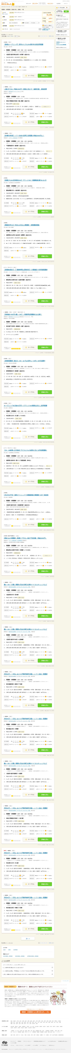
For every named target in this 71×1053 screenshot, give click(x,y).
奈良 (53, 1021)
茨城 (23, 1021)
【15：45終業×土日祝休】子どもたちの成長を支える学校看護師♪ (25, 450)
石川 (38, 1022)
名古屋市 (37, 1026)
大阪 (42, 1021)
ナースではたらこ (43, 1045)
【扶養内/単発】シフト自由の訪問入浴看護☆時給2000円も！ (24, 135)
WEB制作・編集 (21, 1032)
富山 (36, 1022)
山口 (55, 1022)
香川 (57, 1022)
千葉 (18, 1021)
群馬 (28, 1021)
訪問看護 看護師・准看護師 (32, 956)
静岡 (39, 1021)
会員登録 (58, 3)
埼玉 (20, 1021)
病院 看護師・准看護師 (20, 956)
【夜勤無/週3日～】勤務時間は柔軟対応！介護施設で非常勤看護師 (25, 269)
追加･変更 (12, 12)
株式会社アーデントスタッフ (15, 91)
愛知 (31, 1021)
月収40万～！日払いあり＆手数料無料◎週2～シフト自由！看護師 (25, 674)
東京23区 (12, 1026)
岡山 (46, 1022)
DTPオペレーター (28, 1032)
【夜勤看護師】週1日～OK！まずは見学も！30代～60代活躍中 (24, 361)
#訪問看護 (15, 949)
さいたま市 (32, 1026)
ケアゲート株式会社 (13, 137)
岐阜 (34, 1021)
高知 (14, 1023)
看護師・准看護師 (40, 1032)
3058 (50, 36)
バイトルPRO (35, 1045)
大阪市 (48, 1026)
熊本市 (34, 1027)
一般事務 (12, 1030)
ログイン (66, 3)
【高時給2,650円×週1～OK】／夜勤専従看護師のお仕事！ (23, 314)
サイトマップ (13, 1041)
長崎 (22, 1023)
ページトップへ (66, 980)
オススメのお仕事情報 (61, 43)
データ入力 (17, 1030)
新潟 (33, 1022)
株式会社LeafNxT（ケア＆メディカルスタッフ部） (20, 587)
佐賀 (19, 1023)
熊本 (25, 1023)
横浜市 (16, 1026)
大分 (27, 1023)
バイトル (12, 1045)
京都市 (57, 1026)
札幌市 (61, 1026)
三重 (36, 1021)
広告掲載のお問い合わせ (62, 1041)
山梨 (27, 1022)
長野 (30, 1022)
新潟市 (15, 1027)
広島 (44, 1022)
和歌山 (56, 1021)
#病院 (9, 949)
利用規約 (19, 1041)
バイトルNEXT (27, 1045)
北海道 (59, 1021)
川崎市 (20, 1026)
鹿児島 (33, 1023)
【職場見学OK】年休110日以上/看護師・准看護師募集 (21, 225)
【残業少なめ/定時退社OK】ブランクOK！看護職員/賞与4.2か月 (25, 180)
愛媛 (11, 1023)
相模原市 (24, 1026)
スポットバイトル (19, 1045)
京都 (47, 1021)
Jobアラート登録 (47, 25)
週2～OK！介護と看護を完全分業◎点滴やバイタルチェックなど (25, 584)
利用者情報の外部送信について (39, 1041)
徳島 (60, 1022)
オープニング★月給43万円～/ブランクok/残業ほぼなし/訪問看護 (25, 405)
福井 (41, 1022)
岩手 (14, 1022)
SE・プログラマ (14, 1032)
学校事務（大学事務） (50, 1030)
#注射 (4, 949)
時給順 (12, 36)
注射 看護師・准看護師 (7, 956)
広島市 (19, 1027)
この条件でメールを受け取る (46, 29)
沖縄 (36, 1023)
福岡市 (26, 1027)
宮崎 (30, 1023)
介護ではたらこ (52, 1045)
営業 (56, 1030)
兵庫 (45, 1021)
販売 (58, 1030)
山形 (22, 1022)
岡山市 (22, 1027)
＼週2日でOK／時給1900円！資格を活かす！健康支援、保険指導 (25, 89)
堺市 (51, 1026)
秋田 (19, 1022)
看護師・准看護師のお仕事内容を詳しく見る (35, 1012)
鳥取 (49, 1022)
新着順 (8, 36)
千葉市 (28, 1026)
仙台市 (12, 1027)
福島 (25, 1022)
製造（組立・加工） (52, 1032)
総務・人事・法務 (31, 1030)
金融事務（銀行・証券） (40, 1030)
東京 (11, 1021)
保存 (66, 11)
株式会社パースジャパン (14, 316)
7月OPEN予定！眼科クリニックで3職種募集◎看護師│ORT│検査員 (26, 495)
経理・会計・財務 (23, 1030)
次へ (52, 36)
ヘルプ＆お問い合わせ (52, 1041)
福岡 (17, 1023)
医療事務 (34, 1032)
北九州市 (30, 1027)
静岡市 (41, 1026)
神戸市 (54, 1026)
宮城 (17, 1022)
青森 (11, 1022)
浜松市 (44, 1026)
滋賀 (50, 1021)
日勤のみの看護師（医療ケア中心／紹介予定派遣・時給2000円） (25, 538)
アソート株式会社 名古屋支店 (15, 540)
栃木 (26, 1021)
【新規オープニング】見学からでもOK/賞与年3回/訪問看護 (23, 44)
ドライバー (59, 1032)
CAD (61, 1030)
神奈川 (14, 1021)
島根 (52, 1022)
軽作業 (46, 1032)
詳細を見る (44, 75)
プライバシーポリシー (27, 1041)
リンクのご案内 (13, 1042)
